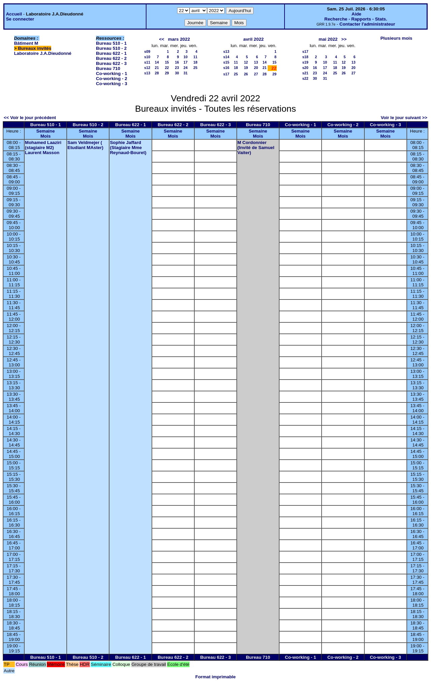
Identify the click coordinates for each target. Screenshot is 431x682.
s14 (226, 57)
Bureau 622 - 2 (111, 58)
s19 (305, 62)
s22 (305, 78)
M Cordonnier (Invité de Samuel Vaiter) (255, 147)
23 (177, 68)
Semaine (45, 131)
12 (246, 62)
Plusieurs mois (396, 38)
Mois (45, 136)
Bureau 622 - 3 (111, 63)
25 (195, 68)
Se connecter (20, 19)
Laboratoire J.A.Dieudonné (42, 53)
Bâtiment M (26, 43)
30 (177, 73)
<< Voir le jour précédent (30, 117)
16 (177, 62)
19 (246, 68)
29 (167, 73)
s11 (147, 62)
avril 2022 (253, 39)
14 (157, 62)
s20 (305, 68)
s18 (305, 57)
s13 (147, 73)
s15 (226, 62)
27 (256, 74)
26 (246, 74)
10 (186, 57)
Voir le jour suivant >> (404, 117)
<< (161, 39)
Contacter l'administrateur (367, 24)
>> (344, 39)
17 (186, 62)
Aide (356, 13)
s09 (147, 51)
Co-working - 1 (111, 73)
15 (167, 62)
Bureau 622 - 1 (111, 53)
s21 (305, 73)
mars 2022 (179, 39)
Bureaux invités (34, 48)
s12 (147, 68)
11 (195, 57)
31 (186, 73)
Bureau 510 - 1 (111, 43)
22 (167, 68)
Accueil (14, 13)
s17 (226, 74)
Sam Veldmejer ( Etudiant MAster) (85, 145)
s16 (226, 68)
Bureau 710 (108, 68)
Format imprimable (215, 676)
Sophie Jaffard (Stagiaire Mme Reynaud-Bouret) (128, 147)
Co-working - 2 (111, 78)
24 (186, 68)
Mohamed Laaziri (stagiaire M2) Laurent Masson (43, 147)
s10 (147, 57)
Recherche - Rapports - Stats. (355, 19)
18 (195, 62)
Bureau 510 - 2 (111, 48)
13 (256, 62)
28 (157, 73)
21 (157, 68)
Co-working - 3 (111, 83)
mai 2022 (328, 39)
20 (256, 68)
